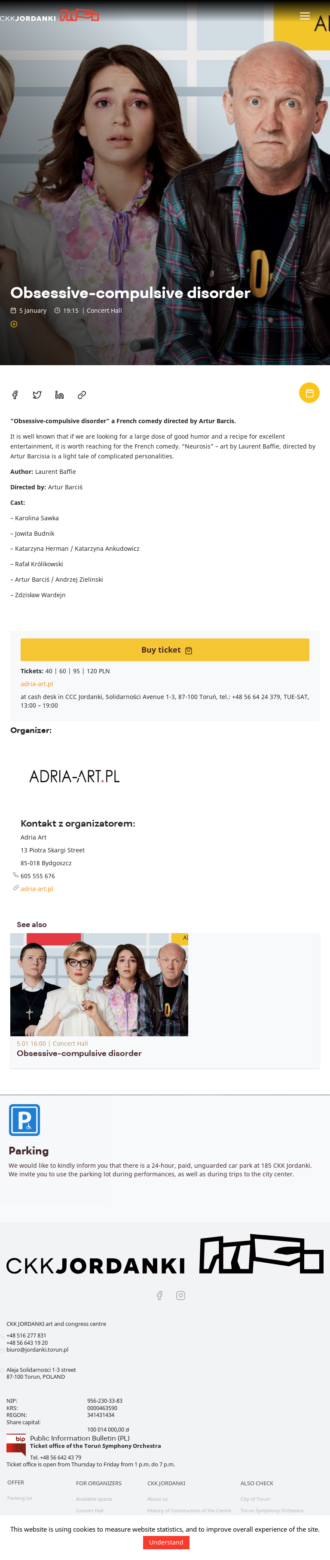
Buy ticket (166, 649)
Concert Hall (90, 1510)
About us (157, 1499)
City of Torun (255, 1499)
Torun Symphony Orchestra (272, 1510)
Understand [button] (166, 1542)
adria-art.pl (37, 684)
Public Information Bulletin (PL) (80, 1438)
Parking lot (19, 1498)
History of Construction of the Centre (189, 1510)
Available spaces (94, 1499)
